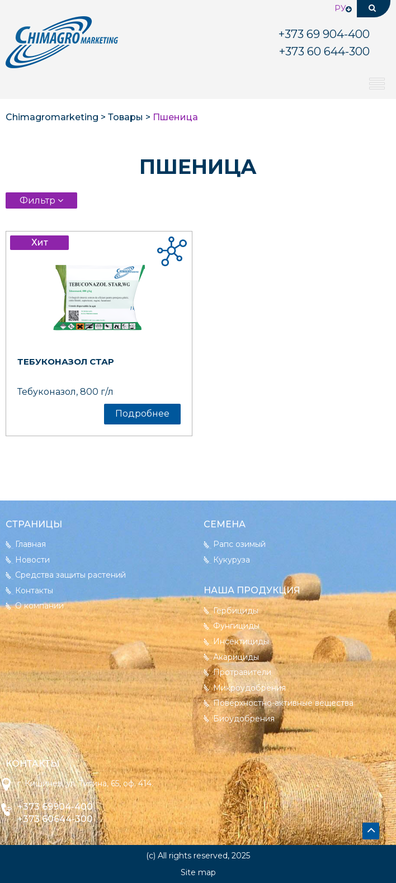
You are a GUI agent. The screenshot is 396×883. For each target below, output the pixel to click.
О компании (39, 606)
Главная (30, 544)
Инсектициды (241, 641)
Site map (198, 872)
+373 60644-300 (55, 819)
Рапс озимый (239, 544)
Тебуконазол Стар (65, 361)
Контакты (34, 590)
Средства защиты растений (70, 575)
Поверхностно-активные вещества (283, 703)
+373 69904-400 (55, 806)
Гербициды (235, 611)
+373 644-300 (324, 51)
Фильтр (39, 200)
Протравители (242, 672)
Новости (32, 560)
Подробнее (142, 413)
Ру (340, 8)
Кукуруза (231, 560)
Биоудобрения (244, 719)
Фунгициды (236, 626)
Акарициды (236, 657)
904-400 (324, 34)
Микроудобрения (249, 688)
